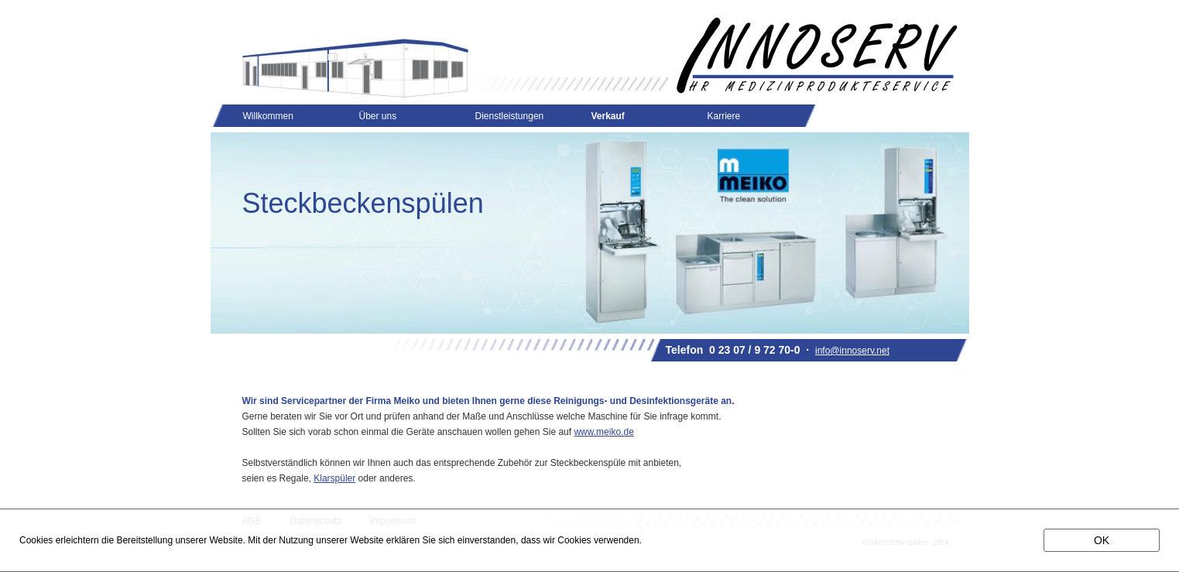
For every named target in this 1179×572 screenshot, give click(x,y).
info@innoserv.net (852, 350)
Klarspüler (334, 478)
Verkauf (608, 116)
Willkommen (268, 116)
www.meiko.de (603, 431)
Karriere (724, 116)
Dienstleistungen (509, 116)
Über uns (378, 116)
